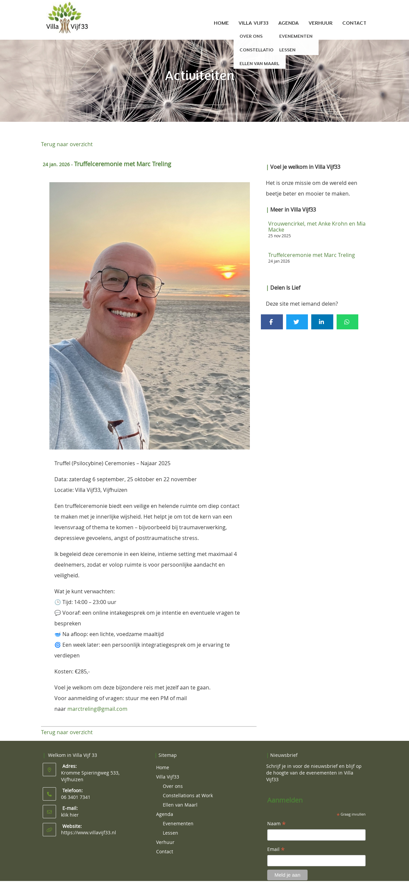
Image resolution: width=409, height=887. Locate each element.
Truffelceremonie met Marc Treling (311, 255)
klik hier (70, 815)
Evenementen (178, 823)
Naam (276, 824)
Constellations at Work (188, 795)
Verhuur (321, 23)
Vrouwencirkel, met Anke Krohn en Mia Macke (317, 226)
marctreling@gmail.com (97, 708)
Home (221, 23)
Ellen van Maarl (180, 805)
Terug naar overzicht (67, 144)
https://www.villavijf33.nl (88, 832)
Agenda (288, 23)
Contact (354, 23)
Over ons (173, 786)
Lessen (170, 833)
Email (276, 849)
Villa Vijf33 (254, 23)
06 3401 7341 (75, 797)
